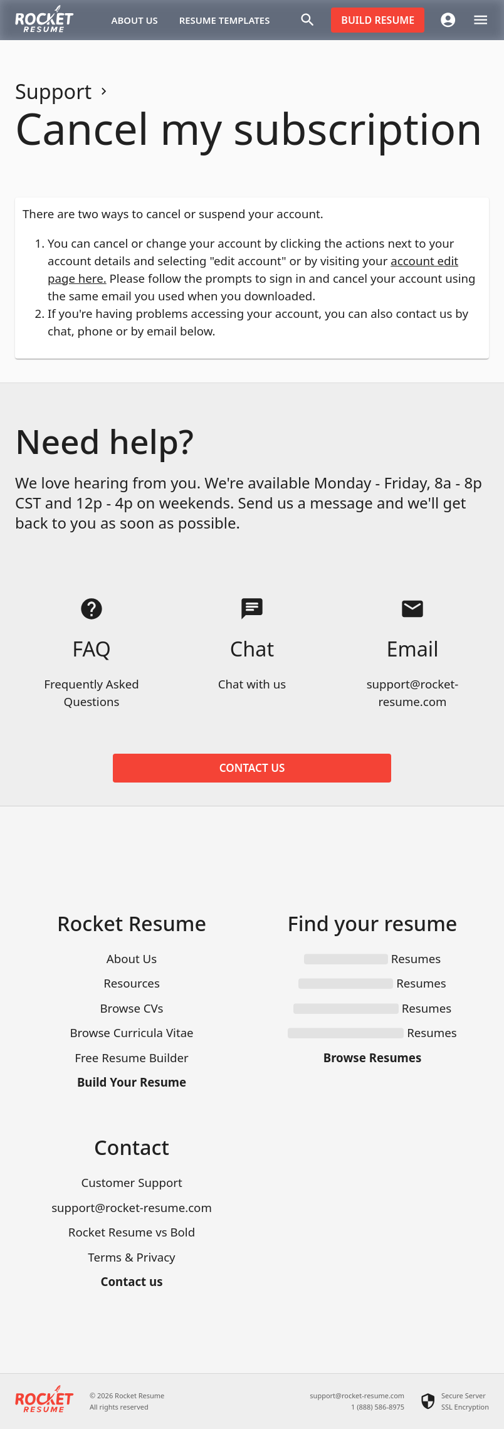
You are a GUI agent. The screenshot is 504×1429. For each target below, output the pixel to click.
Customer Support (131, 1182)
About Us (132, 958)
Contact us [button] (252, 768)
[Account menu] (448, 20)
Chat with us (252, 684)
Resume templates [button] (224, 20)
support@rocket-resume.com (131, 1207)
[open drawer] (480, 20)
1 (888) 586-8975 (377, 1406)
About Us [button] (134, 20)
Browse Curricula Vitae (131, 1032)
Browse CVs (131, 1008)
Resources (131, 983)
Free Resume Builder (131, 1057)
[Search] (307, 20)
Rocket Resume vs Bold (131, 1232)
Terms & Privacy (131, 1257)
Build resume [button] (377, 20)
